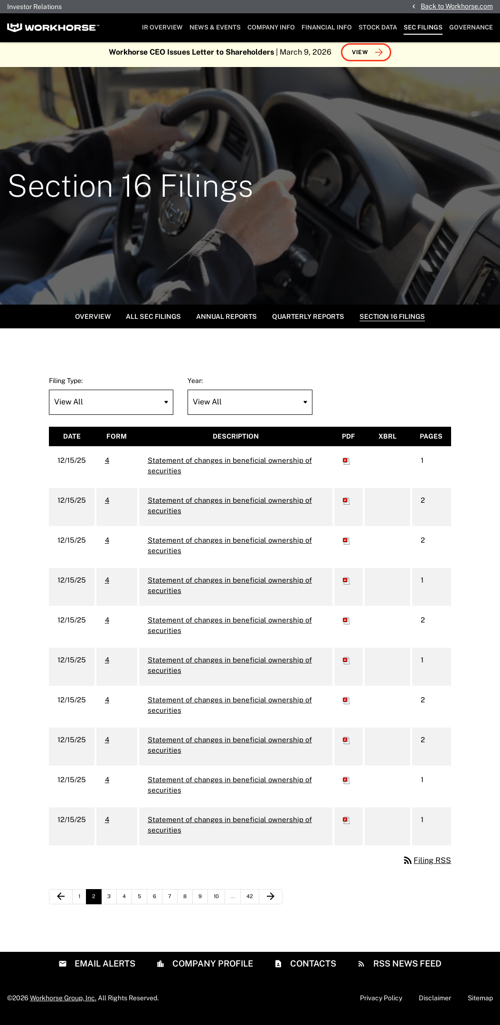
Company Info (271, 27)
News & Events (215, 27)
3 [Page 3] (112, 903)
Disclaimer (435, 1002)
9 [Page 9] (203, 903)
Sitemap (480, 1002)
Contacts (312, 968)
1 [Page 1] (82, 903)
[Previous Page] (61, 901)
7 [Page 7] (173, 903)
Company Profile (211, 968)
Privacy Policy (381, 1002)
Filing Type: (66, 385)
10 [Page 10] (219, 903)
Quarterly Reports (308, 321)
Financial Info (327, 27)
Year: (195, 385)
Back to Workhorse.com (457, 6)
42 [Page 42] (252, 903)
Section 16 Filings (392, 321)
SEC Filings (423, 27)
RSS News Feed (406, 968)
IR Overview (162, 27)
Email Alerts (104, 968)
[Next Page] (271, 901)
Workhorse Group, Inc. (63, 1002)
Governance (471, 27)
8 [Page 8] (188, 903)
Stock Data (377, 27)
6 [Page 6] (157, 903)
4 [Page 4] (127, 903)
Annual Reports (226, 321)
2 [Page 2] (97, 903)
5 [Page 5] (142, 903)
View (360, 57)
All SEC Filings (153, 321)
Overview (93, 321)
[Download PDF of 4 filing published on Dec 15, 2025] (346, 465)
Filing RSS (426, 865)
